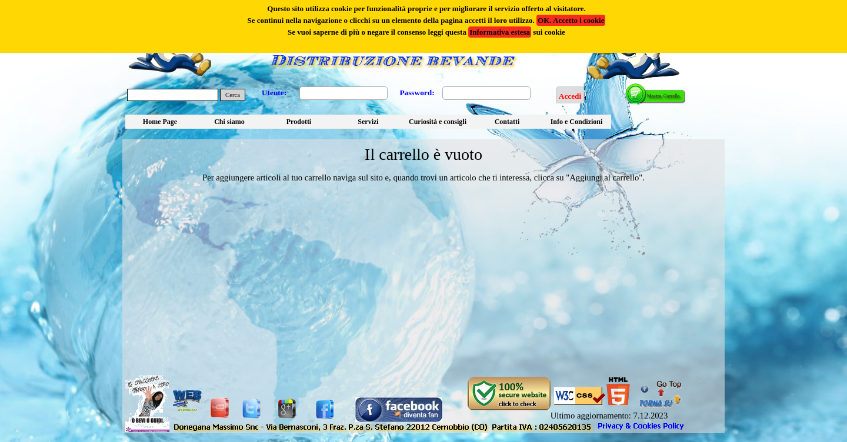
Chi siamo (229, 122)
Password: (416, 92)
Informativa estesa (499, 32)
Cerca (232, 95)
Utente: (274, 92)
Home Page (160, 122)
